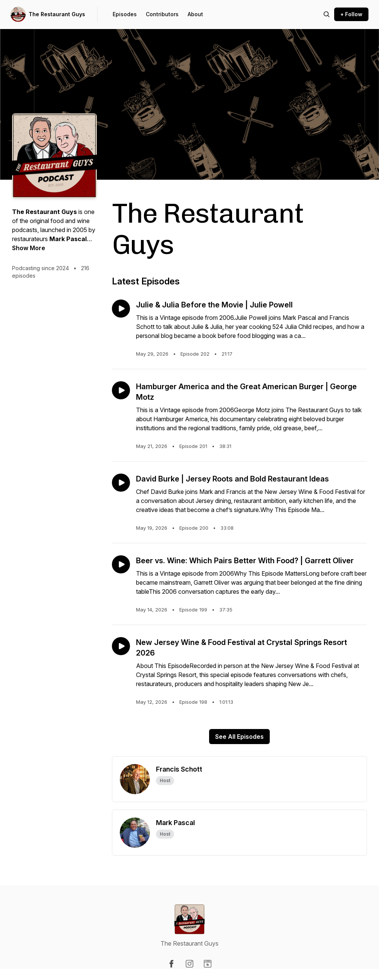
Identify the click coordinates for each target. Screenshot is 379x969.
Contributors (162, 14)
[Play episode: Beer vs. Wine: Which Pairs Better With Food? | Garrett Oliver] (121, 564)
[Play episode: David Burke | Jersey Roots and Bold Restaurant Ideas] (121, 483)
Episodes (125, 14)
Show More (28, 248)
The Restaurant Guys (57, 14)
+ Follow (351, 14)
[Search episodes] (327, 14)
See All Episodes (239, 736)
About (195, 14)
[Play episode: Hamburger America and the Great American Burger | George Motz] (121, 390)
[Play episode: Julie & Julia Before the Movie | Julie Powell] (121, 309)
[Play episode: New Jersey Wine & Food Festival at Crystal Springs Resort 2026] (121, 646)
